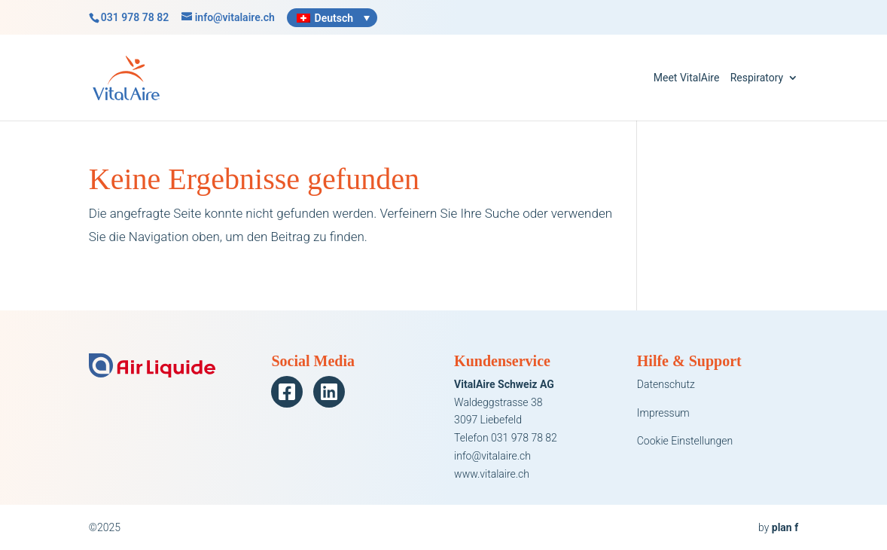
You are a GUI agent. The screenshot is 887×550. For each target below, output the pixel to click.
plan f (785, 527)
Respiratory (757, 78)
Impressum (663, 413)
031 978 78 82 (135, 17)
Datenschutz (666, 384)
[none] (332, 17)
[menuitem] (332, 17)
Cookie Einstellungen (685, 441)
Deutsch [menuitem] (334, 18)
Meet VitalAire (687, 78)
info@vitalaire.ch (492, 456)
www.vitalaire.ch (491, 474)
